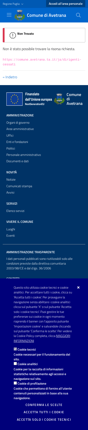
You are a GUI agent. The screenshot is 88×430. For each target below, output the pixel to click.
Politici (10, 148)
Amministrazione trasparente (30, 252)
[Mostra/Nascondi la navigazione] (9, 14)
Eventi (10, 235)
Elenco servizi (15, 210)
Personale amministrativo (23, 154)
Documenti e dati (17, 161)
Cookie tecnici (27, 349)
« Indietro (10, 77)
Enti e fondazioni (17, 141)
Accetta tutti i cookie (44, 412)
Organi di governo (17, 122)
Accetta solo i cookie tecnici (44, 419)
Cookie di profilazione (32, 383)
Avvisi (10, 192)
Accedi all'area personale (66, 3)
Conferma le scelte (44, 404)
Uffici (9, 135)
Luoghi (10, 229)
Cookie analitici (28, 363)
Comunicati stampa (19, 186)
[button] (13, 4)
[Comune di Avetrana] (43, 15)
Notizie (11, 179)
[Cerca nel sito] (78, 15)
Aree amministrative (20, 128)
